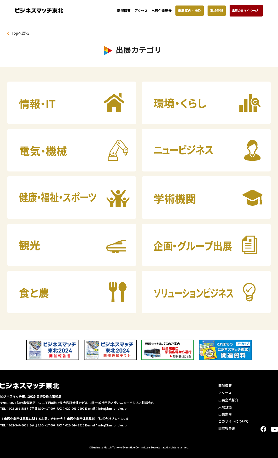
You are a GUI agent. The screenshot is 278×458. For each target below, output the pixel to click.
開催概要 (124, 10)
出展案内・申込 (189, 10)
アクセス (141, 10)
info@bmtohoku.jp (112, 408)
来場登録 (216, 10)
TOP (272, 451)
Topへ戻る (20, 33)
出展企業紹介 (161, 10)
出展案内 (225, 414)
